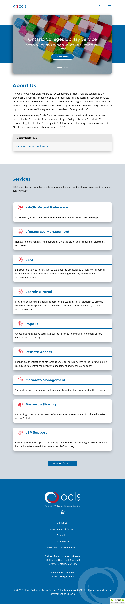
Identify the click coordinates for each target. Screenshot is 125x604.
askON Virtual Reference (46, 207)
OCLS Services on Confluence (32, 146)
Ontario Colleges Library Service (62, 39)
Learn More (62, 56)
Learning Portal (38, 292)
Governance (62, 541)
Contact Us (62, 535)
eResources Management (47, 232)
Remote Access (38, 352)
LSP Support (36, 432)
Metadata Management (45, 380)
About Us (62, 522)
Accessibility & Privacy (62, 528)
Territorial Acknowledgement (62, 547)
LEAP (29, 260)
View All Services (62, 463)
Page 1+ (31, 324)
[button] (117, 601)
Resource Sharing (40, 404)
